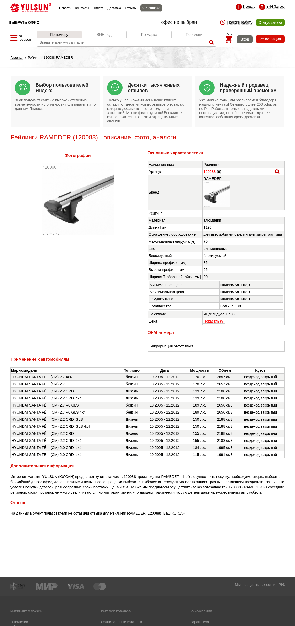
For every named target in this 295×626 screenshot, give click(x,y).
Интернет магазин (26, 611)
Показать (214, 321)
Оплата (98, 8)
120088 (209, 172)
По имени (194, 34)
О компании (201, 611)
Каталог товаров (116, 611)
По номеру (59, 34)
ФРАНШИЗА (151, 8)
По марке (149, 34)
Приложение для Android (115, 621)
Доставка (114, 8)
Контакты (82, 8)
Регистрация (270, 39)
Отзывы (130, 8)
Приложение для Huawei (180, 621)
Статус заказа (270, 22)
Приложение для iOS (147, 621)
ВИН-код (104, 34)
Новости (65, 8)
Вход (245, 39)
